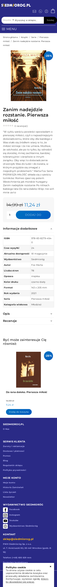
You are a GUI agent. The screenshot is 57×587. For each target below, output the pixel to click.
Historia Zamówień (13, 487)
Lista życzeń (9, 492)
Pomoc (7, 456)
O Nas (6, 429)
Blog (5, 460)
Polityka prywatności (14, 470)
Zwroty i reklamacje (14, 446)
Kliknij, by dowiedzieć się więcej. (27, 580)
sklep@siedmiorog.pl (18, 539)
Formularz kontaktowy (15, 562)
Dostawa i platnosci (13, 451)
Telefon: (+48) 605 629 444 (17, 557)
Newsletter (9, 497)
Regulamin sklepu (12, 465)
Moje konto (9, 482)
